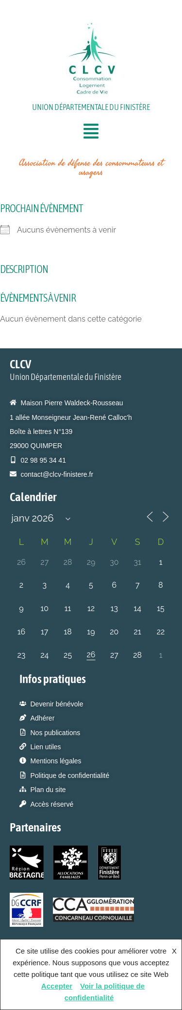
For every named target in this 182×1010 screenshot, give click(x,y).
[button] (91, 132)
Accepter (56, 986)
